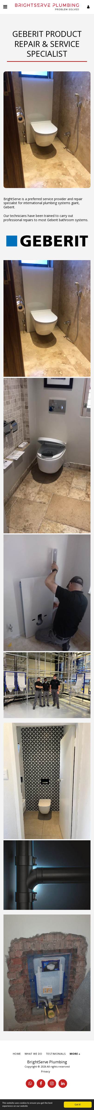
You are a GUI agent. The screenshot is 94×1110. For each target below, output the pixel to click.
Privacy (45, 1071)
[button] (5, 6)
